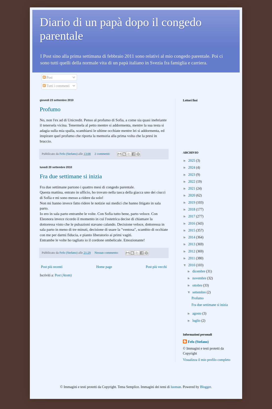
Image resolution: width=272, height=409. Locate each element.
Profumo (50, 109)
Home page (104, 267)
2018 (192, 209)
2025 (192, 160)
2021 (192, 188)
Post (48, 77)
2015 (192, 230)
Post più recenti (51, 267)
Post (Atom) (63, 275)
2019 (192, 202)
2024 (192, 167)
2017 (192, 216)
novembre (199, 278)
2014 (192, 237)
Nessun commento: (107, 252)
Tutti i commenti (56, 86)
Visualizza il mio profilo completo (206, 360)
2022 (192, 181)
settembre (199, 292)
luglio (196, 320)
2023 (192, 175)
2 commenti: (103, 154)
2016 (192, 223)
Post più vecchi (156, 267)
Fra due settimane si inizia (71, 176)
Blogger (205, 387)
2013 (192, 244)
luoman (176, 387)
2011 (192, 258)
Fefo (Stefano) (198, 342)
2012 (192, 251)
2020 (192, 195)
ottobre (197, 285)
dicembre (199, 271)
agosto (197, 313)
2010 (192, 265)
